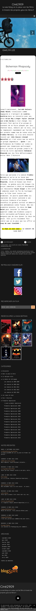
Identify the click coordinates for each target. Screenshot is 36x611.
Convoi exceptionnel (7, 501)
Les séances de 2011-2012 (11, 387)
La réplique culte (7, 376)
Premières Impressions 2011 (12, 419)
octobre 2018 (5, 549)
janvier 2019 (5, 544)
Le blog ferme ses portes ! (9, 451)
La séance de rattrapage (9, 379)
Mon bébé (4, 477)
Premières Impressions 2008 (12, 411)
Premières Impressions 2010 (12, 416)
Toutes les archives (7, 560)
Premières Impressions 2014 (12, 427)
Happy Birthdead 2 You (8, 509)
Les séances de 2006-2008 (11, 381)
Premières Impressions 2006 (12, 406)
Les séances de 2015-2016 (11, 392)
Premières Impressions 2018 (12, 435)
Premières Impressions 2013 (12, 424)
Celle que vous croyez (8, 461)
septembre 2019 (6, 538)
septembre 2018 (6, 551)
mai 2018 (4, 555)
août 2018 (5, 553)
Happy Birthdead (6, 517)
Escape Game (5, 525)
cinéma (7, 251)
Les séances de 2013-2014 (11, 389)
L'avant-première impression (12, 403)
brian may (15, 254)
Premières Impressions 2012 (12, 422)
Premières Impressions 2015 (12, 429)
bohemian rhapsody (23, 251)
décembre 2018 (6, 546)
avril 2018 (5, 557)
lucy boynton (17, 252)
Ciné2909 (17, 4)
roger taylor (23, 254)
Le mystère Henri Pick (8, 469)
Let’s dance (4, 493)
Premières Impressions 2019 (12, 437)
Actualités (5, 371)
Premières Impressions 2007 (12, 408)
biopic (15, 251)
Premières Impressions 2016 (12, 432)
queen (33, 252)
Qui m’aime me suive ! (8, 485)
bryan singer (26, 252)
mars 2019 (5, 540)
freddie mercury (6, 254)
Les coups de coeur (8, 395)
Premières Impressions (9, 400)
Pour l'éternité (7, 398)
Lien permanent (7, 242)
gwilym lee (8, 252)
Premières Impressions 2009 (12, 414)
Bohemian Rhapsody (18, 66)
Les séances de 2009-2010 (11, 384)
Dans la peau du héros (9, 374)
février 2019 (5, 542)
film (11, 251)
